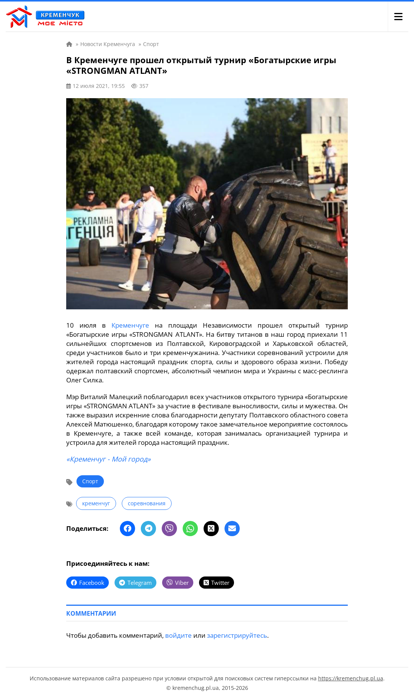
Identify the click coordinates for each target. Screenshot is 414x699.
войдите (178, 635)
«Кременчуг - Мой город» (108, 458)
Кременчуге (130, 325)
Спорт (90, 481)
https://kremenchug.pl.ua (350, 678)
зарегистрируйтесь (237, 635)
